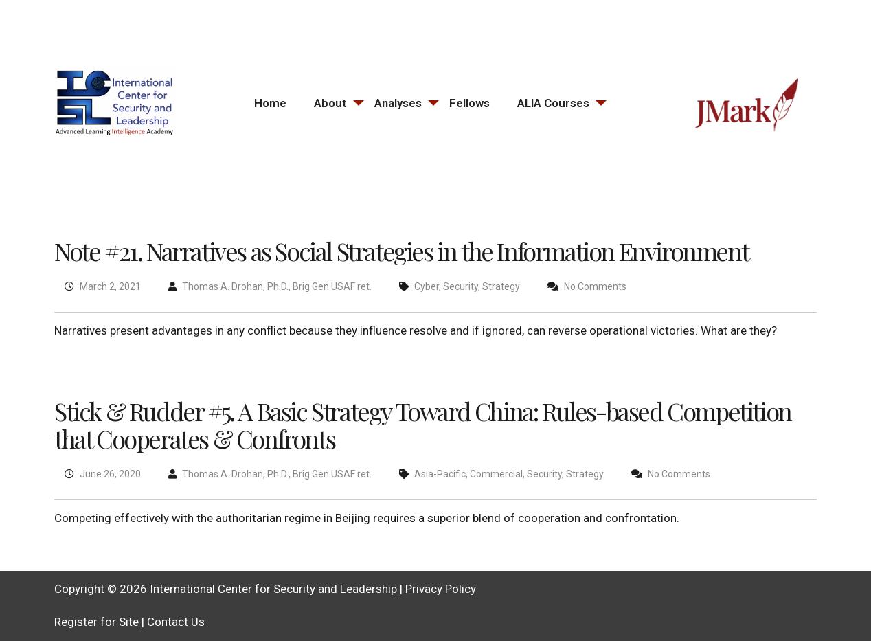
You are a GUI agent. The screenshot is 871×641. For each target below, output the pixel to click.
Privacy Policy (440, 589)
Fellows (469, 103)
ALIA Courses (553, 103)
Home (270, 103)
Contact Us (176, 622)
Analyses (398, 103)
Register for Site (96, 622)
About (330, 103)
